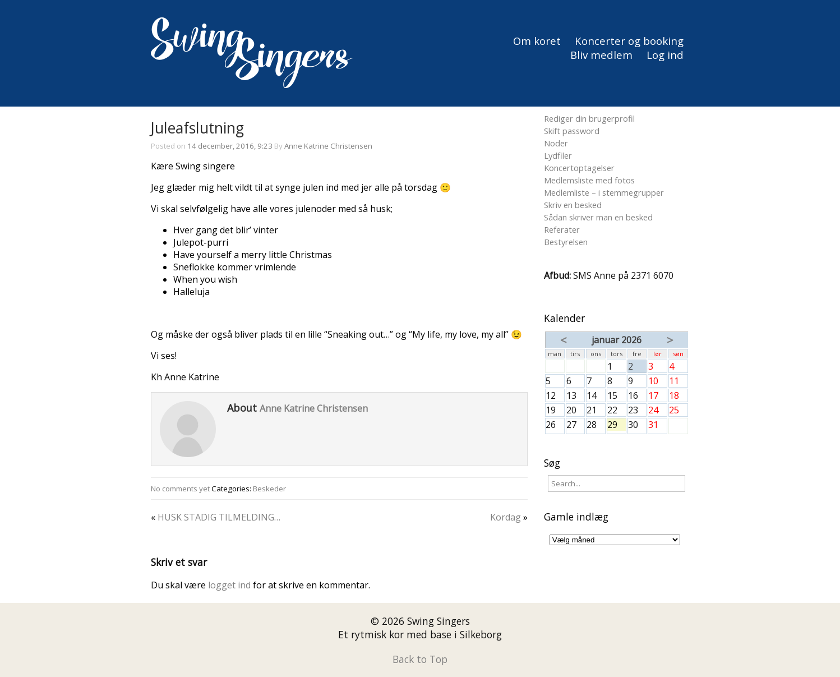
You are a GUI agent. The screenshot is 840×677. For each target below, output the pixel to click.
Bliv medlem (601, 55)
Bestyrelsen (566, 241)
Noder (556, 143)
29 (616, 424)
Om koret (537, 41)
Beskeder (269, 488)
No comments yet (180, 488)
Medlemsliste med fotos (589, 180)
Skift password (571, 130)
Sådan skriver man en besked (598, 217)
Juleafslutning (197, 128)
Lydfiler (558, 155)
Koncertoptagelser (579, 167)
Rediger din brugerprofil (589, 118)
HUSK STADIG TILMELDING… (219, 517)
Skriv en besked (573, 204)
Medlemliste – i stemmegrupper (604, 192)
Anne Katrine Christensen (328, 146)
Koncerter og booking (629, 41)
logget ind (229, 585)
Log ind (665, 55)
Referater (562, 229)
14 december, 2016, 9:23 (230, 146)
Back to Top (420, 659)
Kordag (505, 517)
